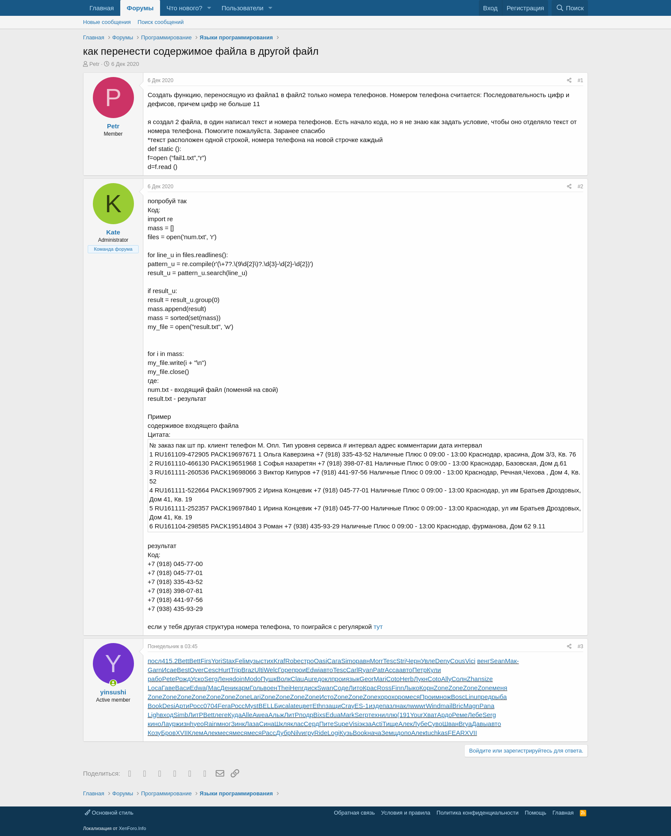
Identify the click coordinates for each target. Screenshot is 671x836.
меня (499, 687)
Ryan (365, 669)
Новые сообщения (107, 22)
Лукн (421, 678)
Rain (210, 723)
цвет (305, 705)
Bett (183, 660)
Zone (441, 687)
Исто (326, 696)
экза (365, 723)
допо (404, 732)
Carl (352, 669)
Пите (326, 723)
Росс (197, 705)
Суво (435, 723)
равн (363, 660)
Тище (390, 723)
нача (374, 732)
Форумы (140, 8)
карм (242, 687)
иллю (389, 714)
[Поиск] (570, 8)
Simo (348, 660)
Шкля (282, 723)
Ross (384, 687)
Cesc (211, 669)
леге (221, 714)
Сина (266, 723)
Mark (347, 714)
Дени (227, 687)
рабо (155, 678)
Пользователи (243, 8)
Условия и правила (406, 812)
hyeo (197, 723)
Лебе (475, 714)
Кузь (346, 732)
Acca (392, 669)
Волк (283, 678)
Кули (434, 669)
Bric (457, 705)
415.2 (170, 660)
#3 (580, 646)
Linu (471, 696)
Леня (225, 678)
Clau (297, 678)
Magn (471, 705)
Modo (253, 678)
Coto (393, 678)
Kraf (279, 660)
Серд (311, 723)
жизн (182, 723)
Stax (228, 660)
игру (308, 732)
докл (325, 678)
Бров (168, 732)
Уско (197, 678)
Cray (348, 705)
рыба (499, 696)
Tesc (389, 660)
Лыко (411, 687)
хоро (384, 696)
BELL (266, 705)
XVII (182, 732)
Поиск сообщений (161, 22)
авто (326, 669)
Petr (94, 64)
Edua (332, 714)
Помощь (535, 812)
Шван (450, 723)
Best (183, 669)
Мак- (512, 660)
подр (306, 714)
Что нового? (184, 8)
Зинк (238, 723)
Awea (260, 714)
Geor (366, 678)
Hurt (224, 669)
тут (378, 626)
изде (376, 705)
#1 (580, 80)
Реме (459, 714)
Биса (281, 705)
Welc (271, 669)
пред (484, 696)
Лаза (252, 723)
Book (155, 705)
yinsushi (113, 692)
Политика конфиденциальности (477, 812)
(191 (403, 714)
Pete (168, 678)
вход (166, 714)
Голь (257, 687)
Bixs (319, 714)
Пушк (268, 678)
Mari (380, 678)
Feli (240, 660)
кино (154, 723)
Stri (401, 660)
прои (298, 669)
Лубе (420, 723)
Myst (251, 705)
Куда (235, 714)
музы (253, 660)
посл (155, 660)
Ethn (319, 705)
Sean (497, 660)
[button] (209, 8)
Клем (195, 732)
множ (443, 696)
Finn (398, 687)
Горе (284, 669)
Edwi (313, 669)
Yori (216, 660)
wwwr (418, 705)
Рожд (182, 678)
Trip (235, 669)
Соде (341, 687)
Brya (465, 723)
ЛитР (195, 714)
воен (270, 687)
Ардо (444, 714)
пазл (389, 705)
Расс (269, 732)
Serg (211, 678)
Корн (426, 687)
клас (296, 723)
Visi (354, 723)
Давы (480, 723)
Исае (169, 669)
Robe (293, 660)
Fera (224, 705)
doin (238, 678)
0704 (210, 705)
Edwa (198, 687)
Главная (101, 8)
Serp (361, 714)
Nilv (296, 732)
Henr (297, 687)
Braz (248, 669)
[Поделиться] (569, 81)
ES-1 (361, 705)
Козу (154, 732)
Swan (325, 687)
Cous (457, 660)
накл (403, 705)
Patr (379, 669)
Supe (341, 723)
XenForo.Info (132, 828)
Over (197, 669)
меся (412, 696)
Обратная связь (354, 812)
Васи (182, 687)
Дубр (283, 732)
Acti (376, 723)
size (487, 678)
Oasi (320, 660)
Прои (427, 696)
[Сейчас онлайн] (113, 683)
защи (333, 705)
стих (267, 660)
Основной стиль (109, 812)
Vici (470, 660)
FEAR (456, 732)
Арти (182, 705)
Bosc (458, 696)
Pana (486, 705)
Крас (370, 687)
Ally (446, 678)
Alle (247, 714)
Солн (459, 678)
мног (224, 723)
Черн (413, 660)
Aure (311, 678)
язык (352, 678)
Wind (433, 705)
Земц (389, 732)
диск (310, 687)
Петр (419, 669)
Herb (407, 678)
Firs (206, 660)
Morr (376, 660)
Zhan (474, 678)
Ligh (154, 714)
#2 (580, 187)
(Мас (213, 687)
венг (483, 660)
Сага (334, 660)
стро (307, 660)
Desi (168, 705)
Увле (428, 660)
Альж (276, 714)
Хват (430, 714)
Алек (405, 723)
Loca (155, 687)
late (294, 705)
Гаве (168, 687)
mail (446, 705)
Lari (255, 696)
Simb (180, 714)
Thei (283, 687)
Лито (356, 687)
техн (375, 714)
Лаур (168, 723)
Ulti (259, 669)
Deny (442, 660)
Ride (320, 732)
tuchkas (437, 732)
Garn (155, 669)
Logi (333, 732)
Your (416, 714)
